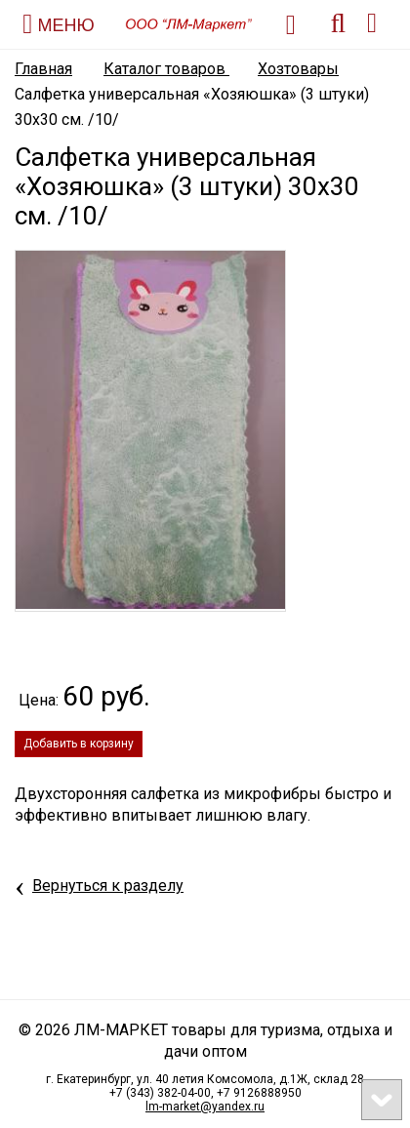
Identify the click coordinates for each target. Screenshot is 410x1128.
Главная (43, 69)
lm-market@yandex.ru (205, 1106)
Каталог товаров (166, 69)
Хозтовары (298, 69)
